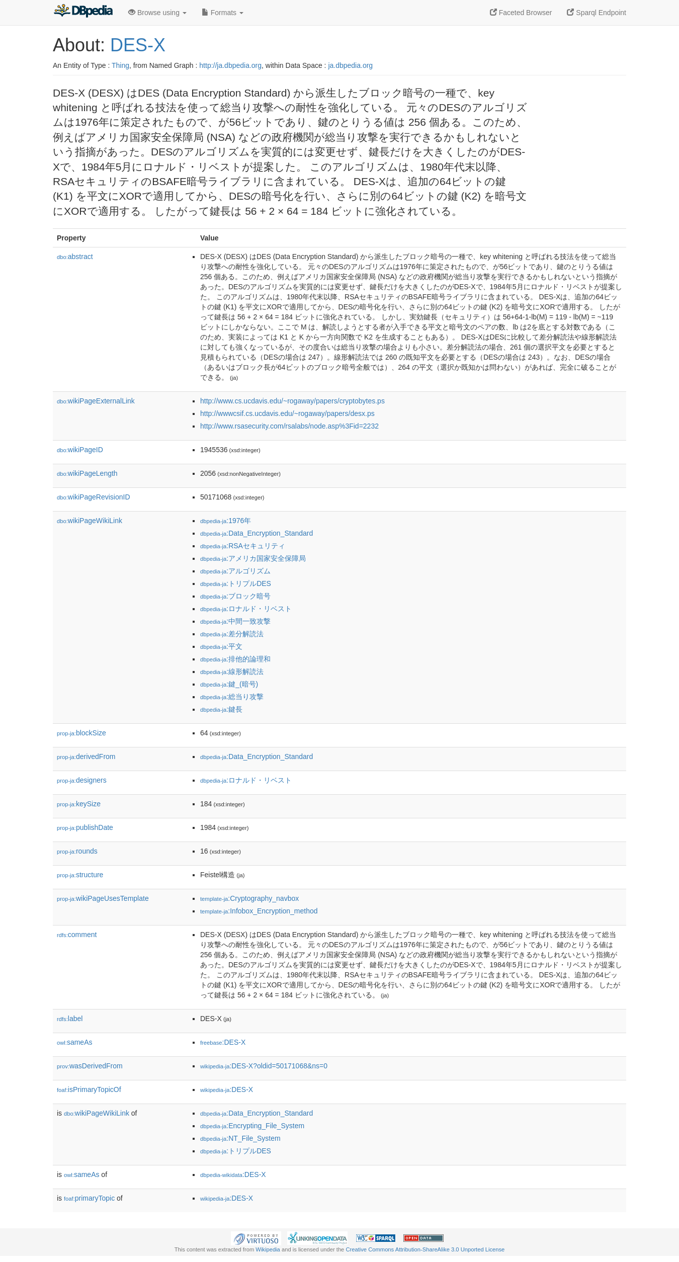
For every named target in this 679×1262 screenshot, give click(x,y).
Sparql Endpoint (596, 13)
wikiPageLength (87, 473)
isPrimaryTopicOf (89, 1089)
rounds (77, 851)
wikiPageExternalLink (96, 401)
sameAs (74, 1042)
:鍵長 (221, 709)
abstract (75, 257)
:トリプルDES (235, 583)
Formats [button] (222, 13)
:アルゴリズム (235, 571)
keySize (79, 804)
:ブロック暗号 (235, 596)
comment (77, 935)
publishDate (85, 827)
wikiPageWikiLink (89, 521)
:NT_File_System (240, 1138)
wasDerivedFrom (90, 1066)
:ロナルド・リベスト (246, 609)
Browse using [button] (157, 13)
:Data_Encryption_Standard (256, 533)
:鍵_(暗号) (229, 684)
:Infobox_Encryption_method (259, 911)
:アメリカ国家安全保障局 (253, 558)
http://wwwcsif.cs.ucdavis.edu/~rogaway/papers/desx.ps (287, 413)
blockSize (81, 733)
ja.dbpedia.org (350, 65)
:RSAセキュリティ (242, 546)
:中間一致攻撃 (235, 621)
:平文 (221, 646)
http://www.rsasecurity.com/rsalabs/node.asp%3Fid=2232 (289, 426)
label (69, 1019)
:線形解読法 (232, 671)
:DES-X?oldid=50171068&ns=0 (263, 1066)
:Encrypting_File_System (252, 1126)
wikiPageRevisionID (93, 497)
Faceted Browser (521, 13)
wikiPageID (80, 450)
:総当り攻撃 (232, 697)
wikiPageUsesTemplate (103, 898)
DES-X (137, 45)
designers (82, 780)
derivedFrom (86, 756)
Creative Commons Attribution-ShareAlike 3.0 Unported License (425, 1249)
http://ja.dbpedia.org (230, 65)
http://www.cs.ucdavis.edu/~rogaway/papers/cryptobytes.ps (292, 401)
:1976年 (225, 521)
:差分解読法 (232, 634)
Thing (120, 65)
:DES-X (222, 1042)
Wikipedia (268, 1249)
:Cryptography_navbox (249, 898)
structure (80, 875)
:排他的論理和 (235, 659)
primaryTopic (89, 1198)
